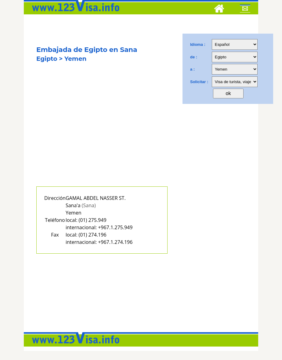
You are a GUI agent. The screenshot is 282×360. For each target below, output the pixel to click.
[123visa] (74, 13)
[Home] (219, 9)
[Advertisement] (101, 131)
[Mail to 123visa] (245, 9)
